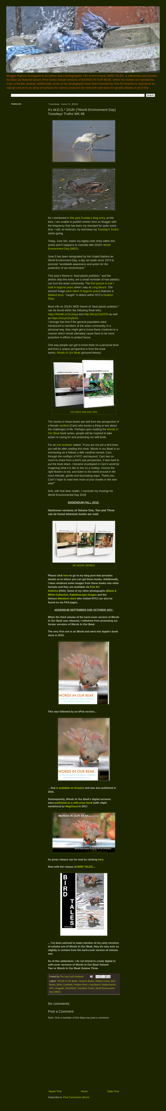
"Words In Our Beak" (67, 981)
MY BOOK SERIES (84, 565)
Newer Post (55, 1091)
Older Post (113, 1091)
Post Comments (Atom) (76, 1097)
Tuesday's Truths (108, 229)
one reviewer (64, 444)
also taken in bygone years (83, 291)
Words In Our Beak (68, 352)
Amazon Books (86, 981)
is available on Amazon (70, 787)
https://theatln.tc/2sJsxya (63, 314)
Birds (59, 984)
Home (84, 1091)
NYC (51, 988)
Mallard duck (56, 295)
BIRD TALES (85, 866)
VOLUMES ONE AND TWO (83, 412)
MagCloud (71, 806)
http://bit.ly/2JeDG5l (96, 314)
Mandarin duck (67, 598)
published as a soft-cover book (73, 802)
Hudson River (80, 984)
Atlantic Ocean (102, 981)
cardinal (64, 425)
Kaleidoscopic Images (83, 594)
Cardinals (68, 984)
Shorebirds (70, 988)
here (66, 575)
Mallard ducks (109, 984)
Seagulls (59, 988)
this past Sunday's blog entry (87, 217)
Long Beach (99, 287)
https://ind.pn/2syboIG (65, 318)
